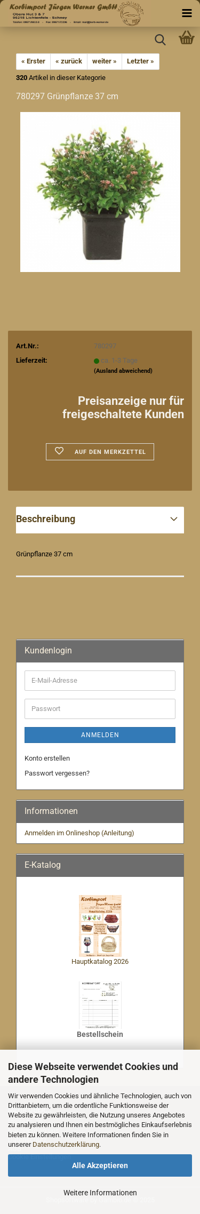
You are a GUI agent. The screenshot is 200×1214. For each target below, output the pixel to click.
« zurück (68, 61)
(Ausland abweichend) (123, 371)
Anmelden (100, 735)
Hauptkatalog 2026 (100, 961)
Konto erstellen (47, 758)
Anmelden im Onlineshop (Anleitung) (79, 833)
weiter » (104, 61)
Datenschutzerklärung (66, 1144)
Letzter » (140, 61)
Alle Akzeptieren (100, 1165)
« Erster (33, 61)
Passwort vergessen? (57, 773)
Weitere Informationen (100, 1192)
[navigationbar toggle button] (186, 13)
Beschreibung (45, 518)
